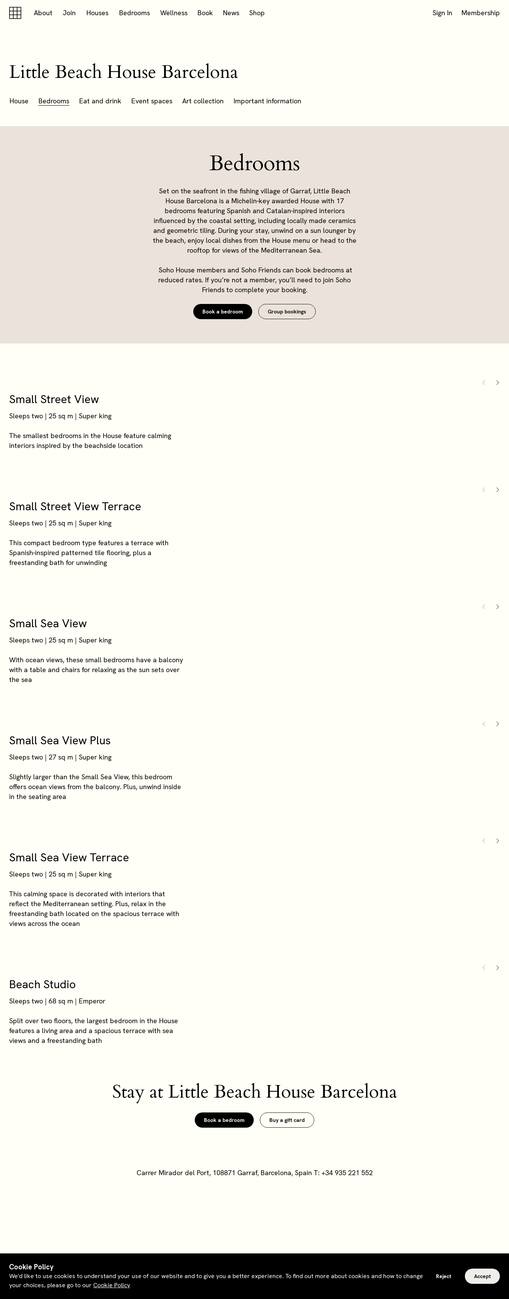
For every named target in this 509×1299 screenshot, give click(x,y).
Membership (480, 12)
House (19, 101)
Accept (482, 1276)
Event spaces (151, 101)
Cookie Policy (111, 1285)
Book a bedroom (222, 311)
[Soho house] (16, 13)
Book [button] (205, 12)
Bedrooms (134, 12)
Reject (443, 1276)
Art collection (203, 101)
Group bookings (287, 311)
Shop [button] (257, 12)
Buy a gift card (287, 1120)
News (231, 12)
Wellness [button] (174, 12)
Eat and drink (100, 101)
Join (69, 12)
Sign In (442, 12)
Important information (267, 101)
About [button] (43, 12)
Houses (97, 12)
